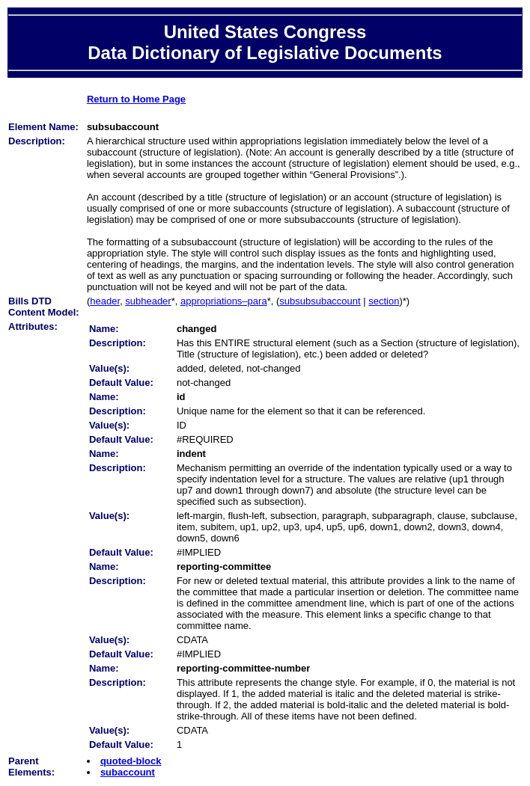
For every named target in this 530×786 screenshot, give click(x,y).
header (105, 301)
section (383, 301)
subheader (148, 301)
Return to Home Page (136, 99)
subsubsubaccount (319, 301)
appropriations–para (223, 301)
